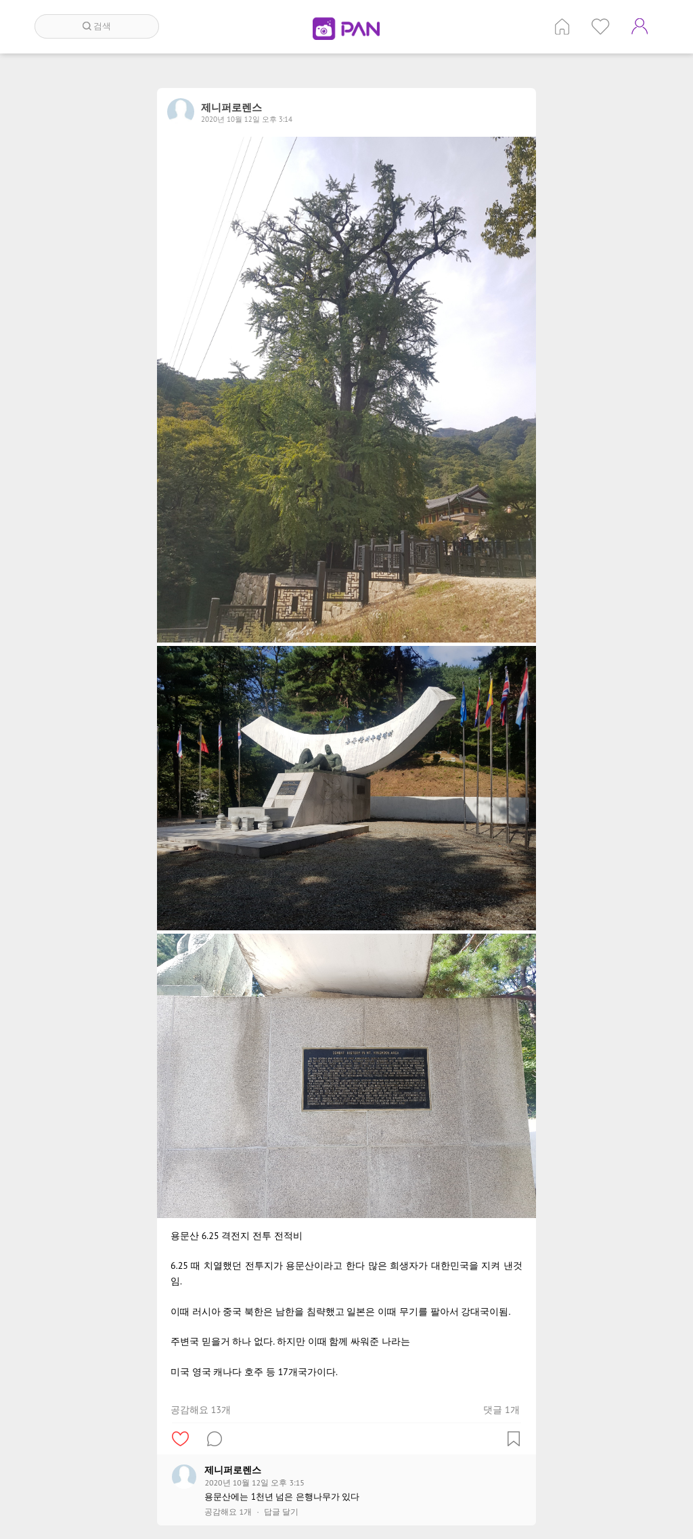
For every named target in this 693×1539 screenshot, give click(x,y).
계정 (639, 26)
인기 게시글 (600, 26)
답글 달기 (281, 1512)
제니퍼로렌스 (232, 1470)
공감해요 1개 (228, 1512)
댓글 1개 (501, 1410)
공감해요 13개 (201, 1410)
